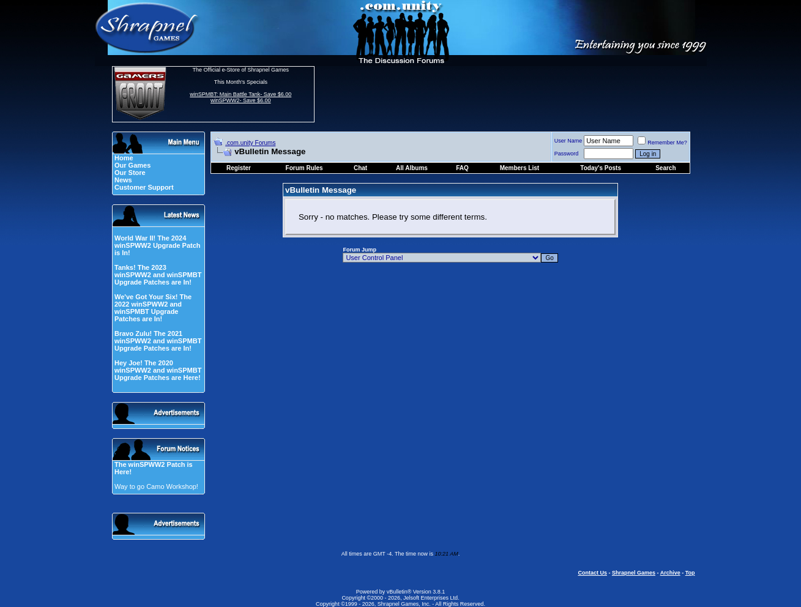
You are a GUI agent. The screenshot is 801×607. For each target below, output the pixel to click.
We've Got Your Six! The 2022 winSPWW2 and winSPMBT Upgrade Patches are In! (153, 307)
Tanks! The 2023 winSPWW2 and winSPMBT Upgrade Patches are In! (157, 275)
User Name (568, 141)
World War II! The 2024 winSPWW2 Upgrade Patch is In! (157, 245)
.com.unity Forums (250, 143)
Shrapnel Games (633, 573)
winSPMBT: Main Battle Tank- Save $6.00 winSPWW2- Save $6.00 (240, 97)
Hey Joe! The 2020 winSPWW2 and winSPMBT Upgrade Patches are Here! (157, 370)
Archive (670, 573)
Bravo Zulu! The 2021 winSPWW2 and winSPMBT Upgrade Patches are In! (157, 341)
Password (566, 154)
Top (690, 573)
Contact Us (592, 573)
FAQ (462, 168)
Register (238, 168)
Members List (519, 168)
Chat (360, 168)
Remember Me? (662, 143)
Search (665, 168)
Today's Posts (600, 168)
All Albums (412, 168)
